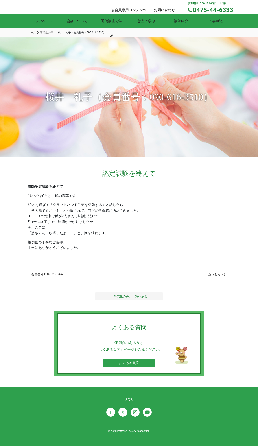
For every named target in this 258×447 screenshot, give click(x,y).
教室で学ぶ (146, 21)
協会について (77, 21)
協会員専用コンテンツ (134, 6)
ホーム (32, 32)
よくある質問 (129, 363)
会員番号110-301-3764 (49, 274)
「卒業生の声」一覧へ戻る (129, 297)
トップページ (42, 21)
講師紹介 (181, 21)
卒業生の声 (46, 32)
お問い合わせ (168, 6)
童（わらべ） (216, 274)
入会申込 (216, 21)
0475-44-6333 (216, 9)
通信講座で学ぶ (111, 21)
